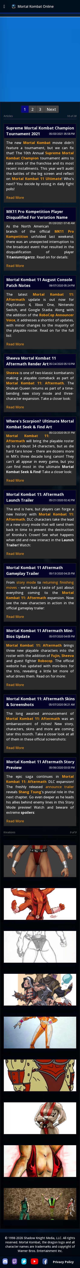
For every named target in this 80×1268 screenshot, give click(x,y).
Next (51, 109)
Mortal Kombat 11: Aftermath (35, 383)
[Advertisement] (40, 59)
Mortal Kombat (37, 142)
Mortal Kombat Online (33, 6)
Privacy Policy (63, 1262)
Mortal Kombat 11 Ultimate (36, 178)
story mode (26, 582)
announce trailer (59, 786)
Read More (15, 197)
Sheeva (12, 372)
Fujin (55, 655)
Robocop (45, 660)
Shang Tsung (30, 792)
